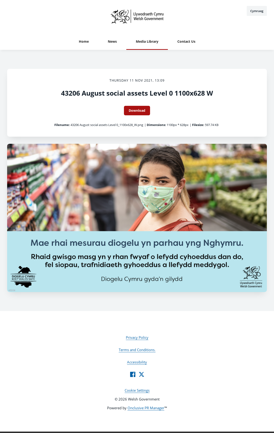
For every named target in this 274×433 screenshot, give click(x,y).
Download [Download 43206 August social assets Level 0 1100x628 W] (137, 110)
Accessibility (137, 362)
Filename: (62, 125)
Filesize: (198, 125)
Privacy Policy (137, 337)
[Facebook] (132, 374)
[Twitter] (141, 374)
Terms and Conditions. (137, 349)
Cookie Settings (137, 390)
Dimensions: (156, 125)
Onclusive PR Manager (146, 407)
